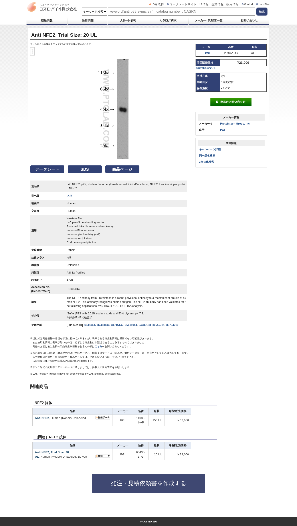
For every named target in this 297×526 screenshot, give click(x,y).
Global (248, 4)
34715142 (117, 325)
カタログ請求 (168, 20)
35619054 (131, 325)
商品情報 (46, 20)
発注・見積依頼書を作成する (148, 483)
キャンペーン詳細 (210, 149)
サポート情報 (127, 20)
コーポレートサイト (183, 4)
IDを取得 (158, 4)
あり (69, 195)
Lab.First (265, 4)
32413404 (103, 325)
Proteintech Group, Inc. (235, 123)
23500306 (89, 325)
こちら (98, 346)
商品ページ (122, 169)
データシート (47, 169)
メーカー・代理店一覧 (208, 20)
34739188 (145, 325)
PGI (207, 53)
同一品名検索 (207, 155)
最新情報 (87, 20)
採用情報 (232, 4)
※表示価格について (206, 68)
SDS (85, 169)
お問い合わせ (249, 20)
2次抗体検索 (206, 161)
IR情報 (204, 4)
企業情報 (218, 4)
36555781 (158, 325)
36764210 (172, 325)
